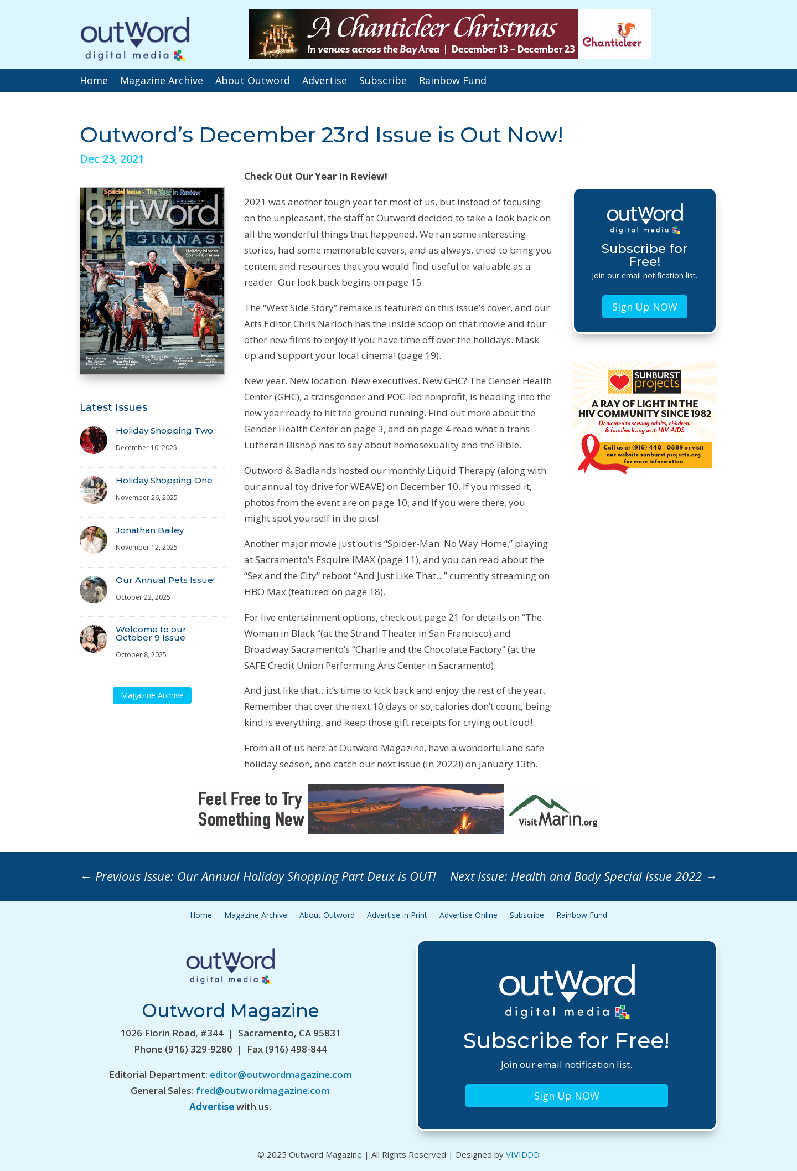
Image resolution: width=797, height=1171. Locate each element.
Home (94, 81)
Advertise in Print (397, 915)
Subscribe (383, 81)
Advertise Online (468, 915)
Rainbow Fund (453, 81)
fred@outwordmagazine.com (263, 1090)
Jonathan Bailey (150, 530)
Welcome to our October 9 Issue (151, 633)
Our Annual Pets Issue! (165, 580)
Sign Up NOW (644, 306)
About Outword (252, 81)
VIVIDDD (523, 1154)
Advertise (324, 81)
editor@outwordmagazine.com (281, 1074)
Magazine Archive (161, 81)
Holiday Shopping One (164, 480)
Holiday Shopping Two (164, 430)
